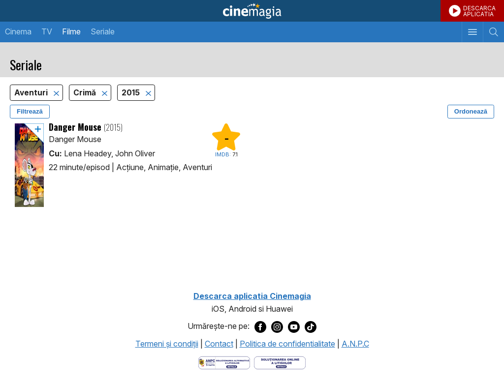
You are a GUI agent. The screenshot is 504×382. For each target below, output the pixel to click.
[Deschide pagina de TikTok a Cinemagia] (310, 326)
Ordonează (470, 111)
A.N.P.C (355, 344)
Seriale (103, 31)
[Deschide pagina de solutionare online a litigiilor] (280, 362)
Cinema (18, 31)
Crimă (85, 92)
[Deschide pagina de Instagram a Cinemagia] (277, 326)
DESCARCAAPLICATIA (479, 11)
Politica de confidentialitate (287, 344)
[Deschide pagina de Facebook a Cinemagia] (260, 326)
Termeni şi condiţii (166, 344)
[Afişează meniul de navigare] (472, 32)
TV (46, 31)
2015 (132, 92)
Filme (71, 31)
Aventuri (32, 92)
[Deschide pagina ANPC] (224, 362)
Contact (219, 344)
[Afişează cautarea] (493, 32)
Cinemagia (252, 11)
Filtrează (30, 111)
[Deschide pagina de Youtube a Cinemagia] (294, 326)
